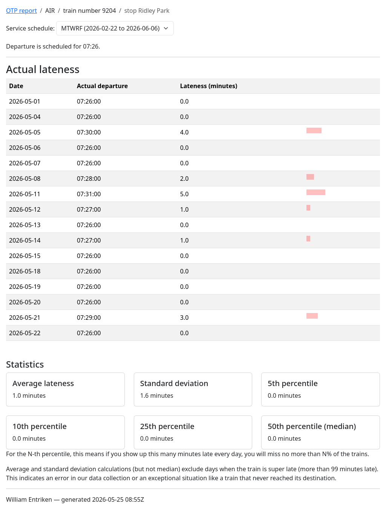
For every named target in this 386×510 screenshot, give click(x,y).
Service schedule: (30, 28)
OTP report (21, 10)
